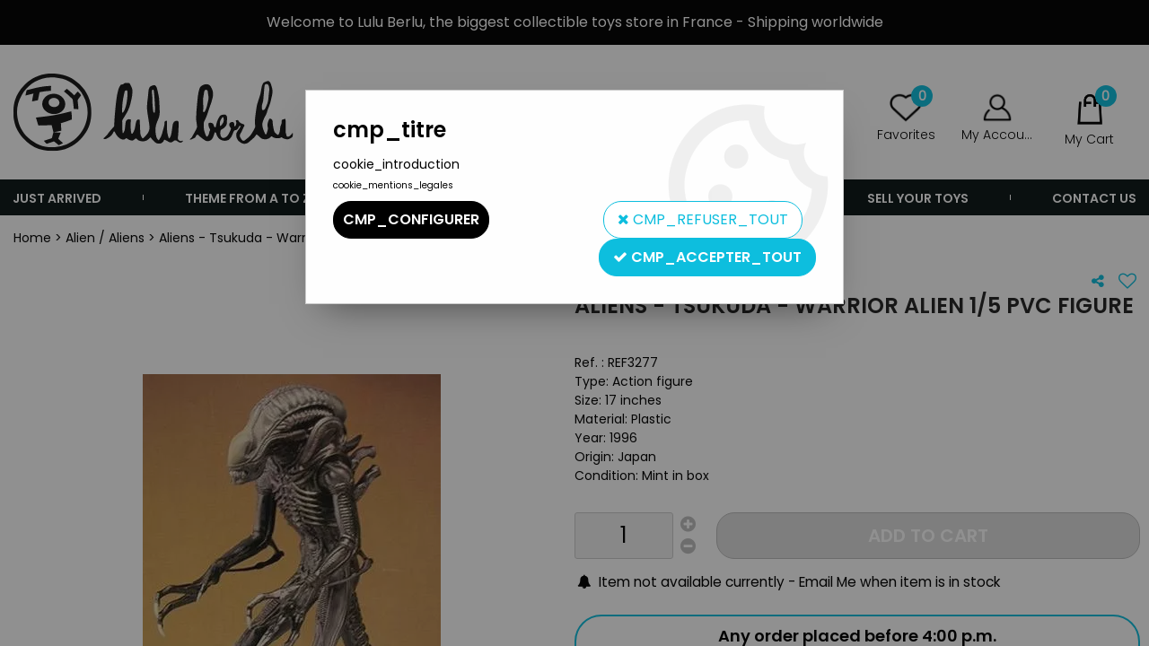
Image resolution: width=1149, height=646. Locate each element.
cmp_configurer (411, 219)
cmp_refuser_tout (703, 219)
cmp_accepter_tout (707, 257)
